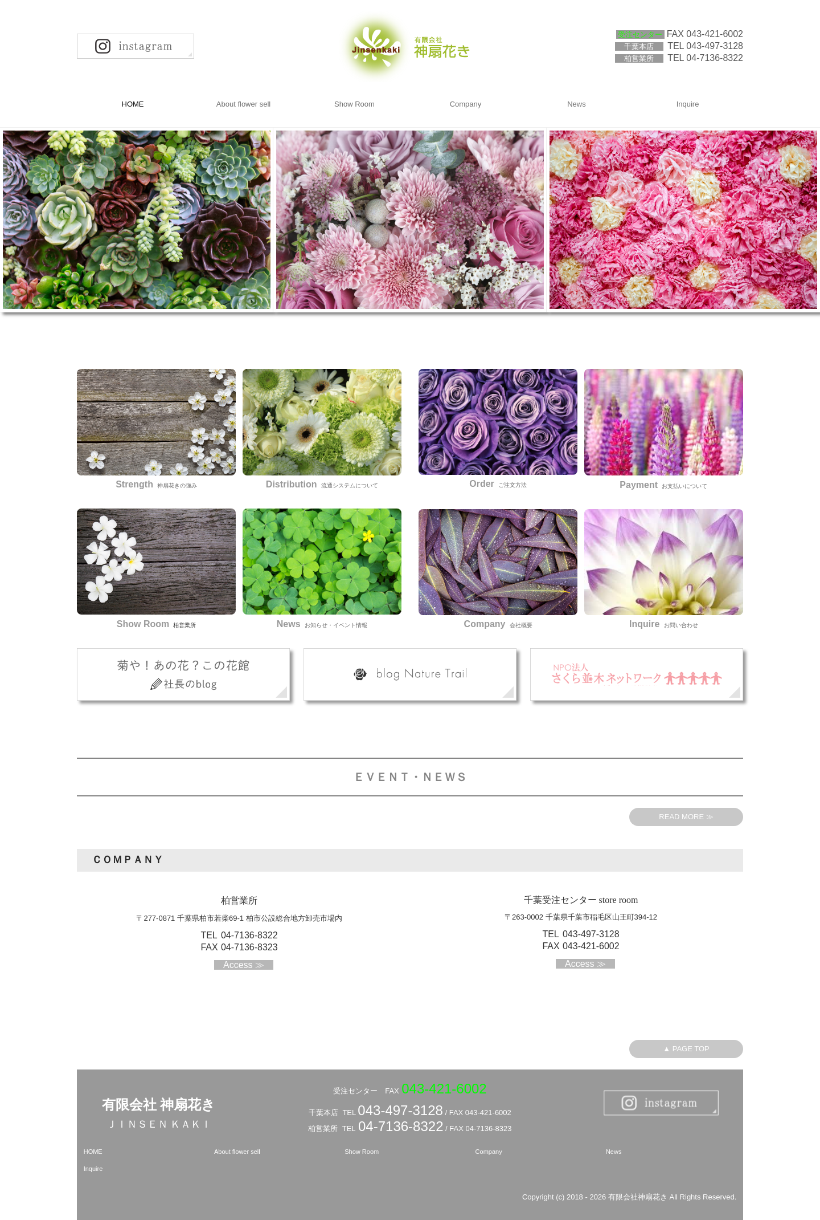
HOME (133, 104)
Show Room (354, 104)
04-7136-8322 (714, 58)
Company (466, 104)
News (576, 104)
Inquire (687, 104)
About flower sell (243, 104)
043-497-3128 (400, 1110)
